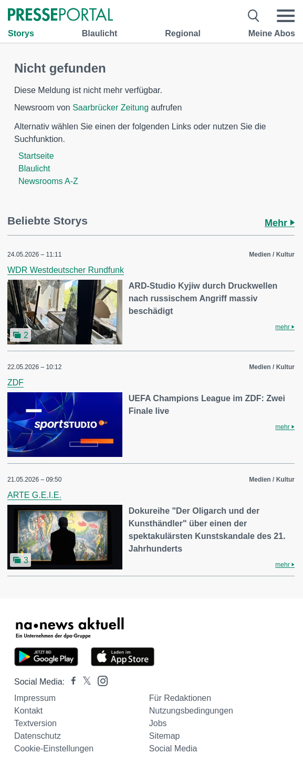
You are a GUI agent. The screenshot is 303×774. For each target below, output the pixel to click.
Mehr (280, 223)
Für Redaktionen (180, 698)
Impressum (35, 698)
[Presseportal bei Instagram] (99, 680)
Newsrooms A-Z (48, 181)
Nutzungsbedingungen (191, 710)
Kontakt (28, 710)
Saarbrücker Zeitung (110, 107)
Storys (21, 33)
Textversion (35, 723)
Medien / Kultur (272, 254)
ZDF (15, 382)
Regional (183, 33)
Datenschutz (37, 735)
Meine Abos (271, 33)
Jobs (158, 723)
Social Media (173, 748)
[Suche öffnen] (253, 15)
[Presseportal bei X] (83, 681)
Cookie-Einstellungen (53, 748)
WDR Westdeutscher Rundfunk (65, 270)
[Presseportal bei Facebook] (70, 681)
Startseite (36, 155)
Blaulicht (100, 33)
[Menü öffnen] (285, 15)
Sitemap (164, 735)
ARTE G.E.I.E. (34, 495)
